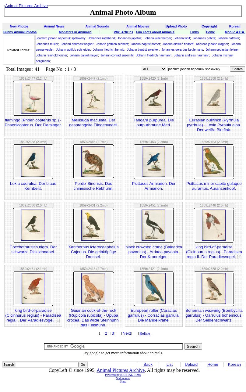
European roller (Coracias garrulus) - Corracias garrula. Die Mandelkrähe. (154, 315)
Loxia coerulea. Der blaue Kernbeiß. (33, 186)
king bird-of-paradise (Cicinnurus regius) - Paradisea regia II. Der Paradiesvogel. (214, 252)
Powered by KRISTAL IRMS (123, 374)
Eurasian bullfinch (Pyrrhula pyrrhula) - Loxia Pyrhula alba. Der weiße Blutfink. (214, 125)
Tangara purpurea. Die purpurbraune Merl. (154, 122)
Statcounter (123, 378)
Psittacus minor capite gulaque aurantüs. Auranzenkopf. (214, 186)
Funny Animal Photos (20, 32)
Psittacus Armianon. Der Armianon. (154, 186)
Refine (144, 333)
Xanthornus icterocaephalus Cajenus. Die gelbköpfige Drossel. (93, 252)
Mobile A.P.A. (235, 32)
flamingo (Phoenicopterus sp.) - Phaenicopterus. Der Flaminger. (33, 122)
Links (194, 32)
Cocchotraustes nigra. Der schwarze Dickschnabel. (33, 249)
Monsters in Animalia (75, 32)
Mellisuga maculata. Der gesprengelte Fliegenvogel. (93, 122)
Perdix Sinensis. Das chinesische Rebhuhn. (93, 186)
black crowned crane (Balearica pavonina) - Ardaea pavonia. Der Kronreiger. (153, 252)
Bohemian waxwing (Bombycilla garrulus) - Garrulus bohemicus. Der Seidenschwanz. (213, 315)
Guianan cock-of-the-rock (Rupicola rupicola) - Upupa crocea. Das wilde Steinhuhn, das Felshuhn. (93, 317)
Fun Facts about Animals (155, 32)
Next (127, 333)
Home (210, 32)
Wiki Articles (123, 32)
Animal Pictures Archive (121, 370)
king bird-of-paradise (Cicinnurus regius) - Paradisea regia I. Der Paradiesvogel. (33, 315)
